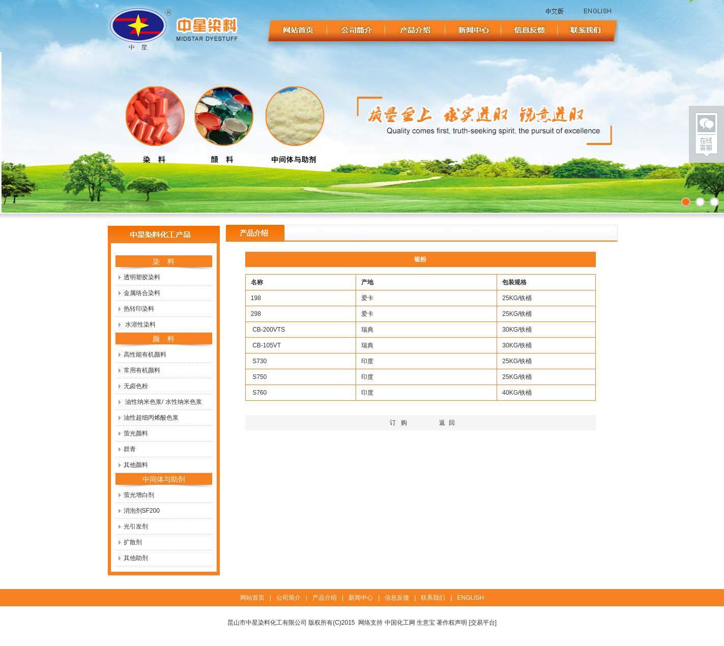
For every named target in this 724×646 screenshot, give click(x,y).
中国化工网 (400, 622)
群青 (130, 449)
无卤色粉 (136, 386)
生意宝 (426, 622)
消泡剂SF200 (142, 510)
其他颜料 (136, 464)
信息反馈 (397, 597)
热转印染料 (139, 308)
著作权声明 (452, 622)
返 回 (447, 422)
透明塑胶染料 (142, 277)
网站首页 (252, 597)
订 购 (398, 422)
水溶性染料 (140, 324)
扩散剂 (133, 542)
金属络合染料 (142, 293)
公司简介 (288, 597)
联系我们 (433, 597)
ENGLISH (470, 597)
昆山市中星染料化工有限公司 (267, 622)
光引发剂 (136, 526)
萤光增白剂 (139, 494)
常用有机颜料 (142, 370)
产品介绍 (324, 597)
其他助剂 (136, 558)
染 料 (164, 261)
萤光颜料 (136, 433)
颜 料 (164, 339)
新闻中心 (361, 597)
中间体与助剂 (163, 479)
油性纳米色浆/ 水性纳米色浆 (163, 401)
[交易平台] (483, 622)
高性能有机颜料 (145, 354)
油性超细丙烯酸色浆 (151, 417)
